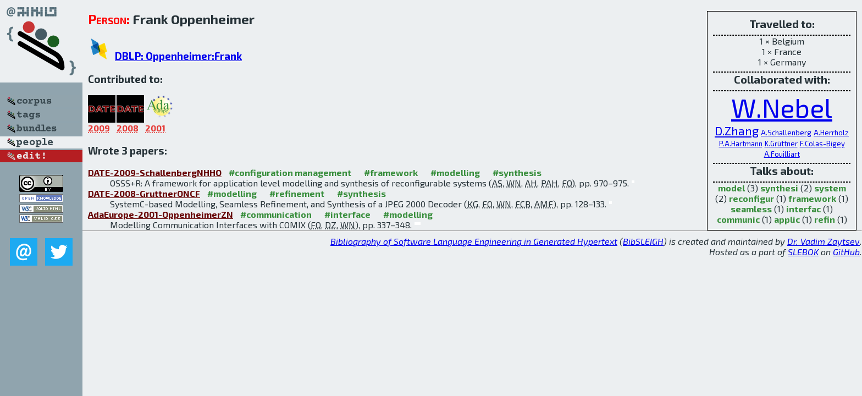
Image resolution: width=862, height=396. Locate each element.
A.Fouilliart (782, 154)
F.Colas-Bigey (822, 143)
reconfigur (751, 198)
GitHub (846, 251)
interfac (803, 209)
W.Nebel (781, 107)
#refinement (296, 193)
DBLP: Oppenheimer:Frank (178, 56)
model (731, 188)
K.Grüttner (781, 143)
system (830, 188)
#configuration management (290, 172)
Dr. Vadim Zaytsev (823, 241)
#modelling (455, 172)
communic (738, 219)
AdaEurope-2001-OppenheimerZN (160, 214)
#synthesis (517, 172)
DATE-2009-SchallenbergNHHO (155, 172)
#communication (276, 214)
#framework (391, 172)
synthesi (779, 188)
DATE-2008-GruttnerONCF (144, 193)
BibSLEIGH (643, 241)
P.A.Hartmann (740, 143)
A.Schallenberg (786, 132)
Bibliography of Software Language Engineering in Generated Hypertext (473, 241)
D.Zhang (737, 130)
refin (824, 219)
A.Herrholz (831, 132)
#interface (347, 214)
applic (787, 219)
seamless (751, 209)
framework (812, 198)
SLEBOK (803, 251)
